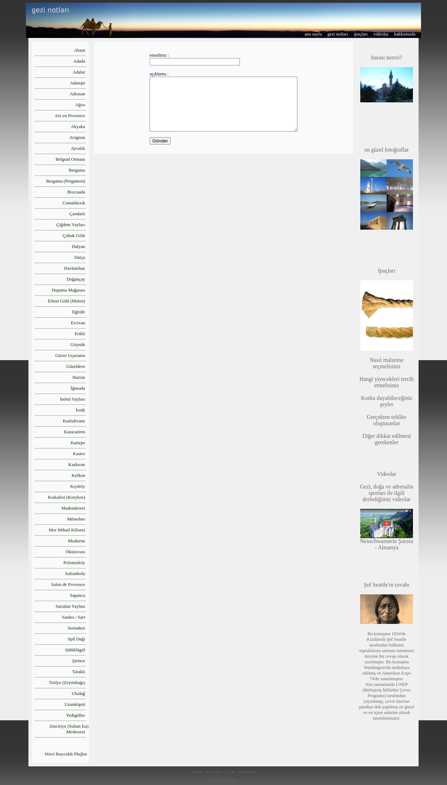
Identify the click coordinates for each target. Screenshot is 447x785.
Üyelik (230, 772)
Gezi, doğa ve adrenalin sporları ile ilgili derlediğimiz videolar (386, 486)
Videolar (197, 772)
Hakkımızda (247, 772)
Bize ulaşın (214, 772)
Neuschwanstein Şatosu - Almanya (386, 541)
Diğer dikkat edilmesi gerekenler (386, 439)
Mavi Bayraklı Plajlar (66, 754)
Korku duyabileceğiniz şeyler (386, 401)
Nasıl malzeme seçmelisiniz (386, 363)
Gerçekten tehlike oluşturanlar (386, 420)
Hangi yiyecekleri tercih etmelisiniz (387, 382)
